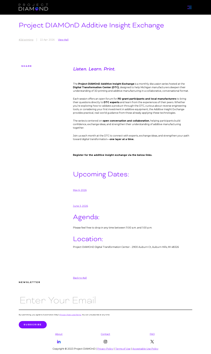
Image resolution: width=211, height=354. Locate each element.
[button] (189, 6)
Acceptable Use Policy (145, 348)
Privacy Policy (105, 348)
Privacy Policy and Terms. (70, 315)
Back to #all (80, 278)
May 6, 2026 (80, 190)
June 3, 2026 (80, 206)
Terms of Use (122, 348)
